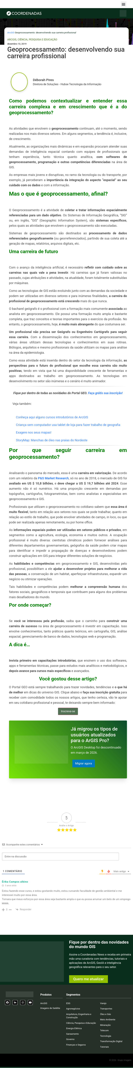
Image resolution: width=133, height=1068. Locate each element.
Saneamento (72, 1034)
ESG (68, 1003)
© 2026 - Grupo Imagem (120, 1060)
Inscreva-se (68, 711)
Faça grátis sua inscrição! (105, 393)
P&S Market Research (53, 478)
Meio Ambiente (107, 1019)
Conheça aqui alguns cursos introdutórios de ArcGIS (52, 417)
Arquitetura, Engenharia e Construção (78, 1016)
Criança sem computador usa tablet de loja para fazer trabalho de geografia (68, 425)
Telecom (104, 1030)
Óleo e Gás (105, 1014)
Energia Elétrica (74, 1028)
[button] (123, 4)
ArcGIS (10, 32)
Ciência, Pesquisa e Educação (37, 39)
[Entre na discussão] (60, 857)
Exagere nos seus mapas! (33, 432)
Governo (70, 1039)
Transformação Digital (111, 1041)
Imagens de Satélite (50, 1008)
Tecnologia (105, 1036)
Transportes (106, 1009)
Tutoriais (104, 1047)
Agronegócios (73, 1009)
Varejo (103, 1003)
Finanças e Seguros (76, 1045)
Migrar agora (84, 763)
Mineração (105, 1025)
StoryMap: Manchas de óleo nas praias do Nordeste (51, 440)
